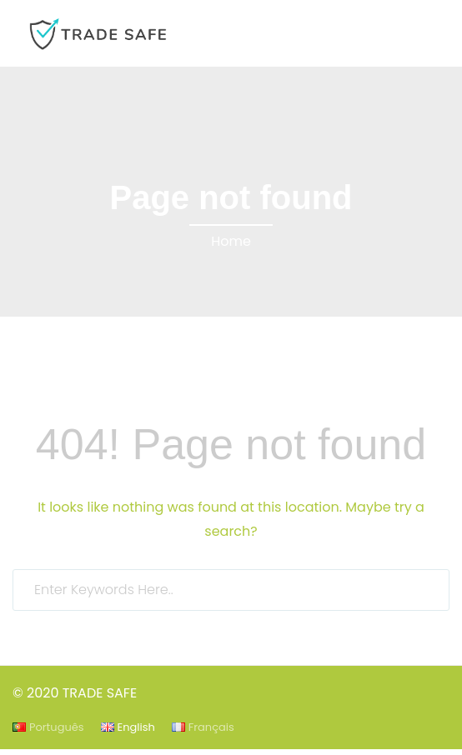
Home (231, 241)
